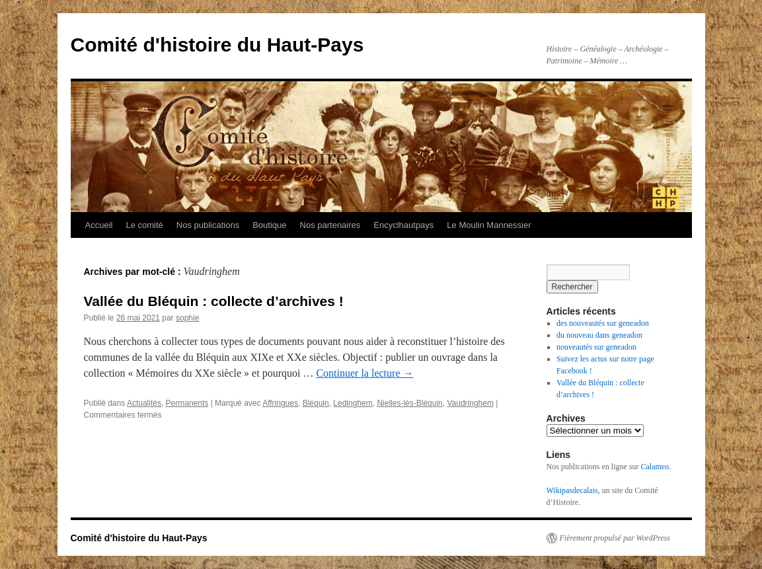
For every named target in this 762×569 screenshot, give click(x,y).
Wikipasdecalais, (573, 490)
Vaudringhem (470, 403)
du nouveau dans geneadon (599, 335)
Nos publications (207, 225)
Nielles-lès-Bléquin (409, 403)
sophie (187, 317)
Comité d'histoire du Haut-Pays (217, 45)
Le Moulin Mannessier (489, 225)
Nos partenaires (330, 225)
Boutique (269, 225)
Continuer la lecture (364, 373)
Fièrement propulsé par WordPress (615, 538)
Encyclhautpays (403, 225)
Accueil (99, 225)
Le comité (144, 225)
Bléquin (316, 403)
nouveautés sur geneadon (596, 347)
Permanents (187, 403)
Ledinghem (352, 403)
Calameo (654, 466)
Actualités (144, 403)
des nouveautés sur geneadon (602, 323)
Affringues (280, 403)
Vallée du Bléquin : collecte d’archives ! (214, 301)
